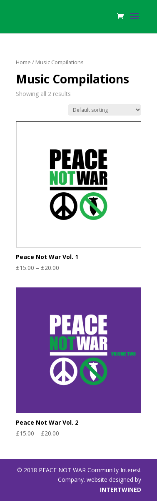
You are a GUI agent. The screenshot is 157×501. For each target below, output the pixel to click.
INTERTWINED (120, 489)
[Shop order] (104, 110)
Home (23, 62)
